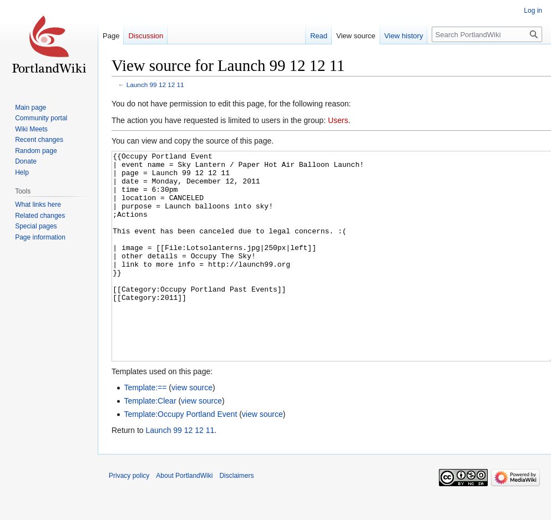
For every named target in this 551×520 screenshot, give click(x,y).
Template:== (145, 429)
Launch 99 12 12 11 (155, 84)
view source (192, 429)
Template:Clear (150, 442)
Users (338, 120)
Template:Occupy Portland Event (180, 455)
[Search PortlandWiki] (487, 34)
